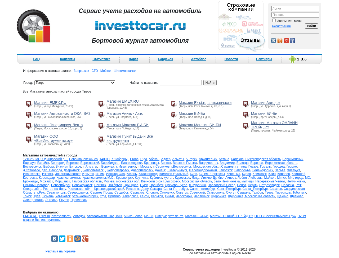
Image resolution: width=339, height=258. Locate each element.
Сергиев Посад (101, 192)
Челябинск (201, 196)
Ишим (100, 174)
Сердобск (121, 192)
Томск (27, 196)
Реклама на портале (60, 251)
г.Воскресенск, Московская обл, (194, 166)
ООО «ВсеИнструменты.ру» (275, 216)
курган (168, 178)
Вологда (243, 163)
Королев (284, 174)
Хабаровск (130, 196)
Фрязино (114, 196)
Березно (72, 163)
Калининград (148, 174)
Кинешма (233, 174)
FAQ (36, 59)
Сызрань (243, 192)
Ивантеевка (31, 174)
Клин (272, 174)
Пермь (252, 185)
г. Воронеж (106, 166)
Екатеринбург (177, 170)
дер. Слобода (52, 170)
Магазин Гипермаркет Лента (58, 125)
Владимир (227, 163)
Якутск (64, 200)
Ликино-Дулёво (212, 178)
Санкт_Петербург (255, 189)
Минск (281, 178)
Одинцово (130, 185)
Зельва (280, 170)
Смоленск (167, 192)
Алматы (178, 159)
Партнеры (264, 59)
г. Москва (144, 166)
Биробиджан (110, 163)
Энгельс (51, 200)
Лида (195, 178)
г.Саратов (227, 166)
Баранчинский (293, 159)
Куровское (182, 178)
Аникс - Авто (133, 216)
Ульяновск (62, 196)
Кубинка (156, 178)
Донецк (160, 170)
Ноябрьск (115, 185)
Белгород (58, 163)
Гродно (292, 166)
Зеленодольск (262, 170)
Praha (134, 159)
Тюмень (47, 196)
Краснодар (47, 178)
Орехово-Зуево (176, 185)
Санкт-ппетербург (203, 189)
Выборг (48, 166)
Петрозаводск (269, 185)
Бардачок (165, 59)
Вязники (62, 166)
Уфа (103, 196)
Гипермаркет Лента (169, 216)
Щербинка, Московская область (251, 196)
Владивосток (208, 163)
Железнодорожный (203, 170)
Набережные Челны (270, 181)
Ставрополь (215, 192)
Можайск (46, 181)
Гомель (265, 166)
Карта (133, 59)
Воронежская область (281, 163)
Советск (182, 192)
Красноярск (124, 178)
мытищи (248, 181)
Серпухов (137, 192)
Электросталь (33, 200)
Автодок (79, 216)
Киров (246, 174)
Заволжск (225, 170)
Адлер (166, 159)
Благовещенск (131, 163)
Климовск (260, 174)
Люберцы (255, 178)
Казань (132, 174)
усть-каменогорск (85, 196)
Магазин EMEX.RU (50, 102)
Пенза (241, 185)
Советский (197, 192)
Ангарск (191, 159)
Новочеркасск (82, 185)
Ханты (144, 196)
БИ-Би (148, 216)
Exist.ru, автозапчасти (55, 216)
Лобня (242, 178)
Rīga (143, 159)
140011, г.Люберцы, (114, 159)
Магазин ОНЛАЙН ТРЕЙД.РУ (231, 216)
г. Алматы (90, 166)
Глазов (253, 166)
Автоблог (198, 59)
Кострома (30, 178)
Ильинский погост (68, 174)
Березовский (90, 163)
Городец (279, 166)
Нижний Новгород (36, 185)
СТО (94, 71)
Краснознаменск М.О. (98, 178)
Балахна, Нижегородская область (256, 159)
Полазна (287, 185)
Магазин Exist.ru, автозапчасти (205, 102)
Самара (156, 189)
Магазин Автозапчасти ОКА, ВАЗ (62, 113)
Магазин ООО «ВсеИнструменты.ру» (53, 138)
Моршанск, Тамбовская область (78, 181)
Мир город (296, 178)
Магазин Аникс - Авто (124, 113)
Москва (109, 181)
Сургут (230, 192)
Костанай (298, 174)
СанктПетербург (229, 189)
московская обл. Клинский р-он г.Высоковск (148, 181)
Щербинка (218, 196)
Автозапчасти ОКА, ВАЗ (104, 216)
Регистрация (281, 26)
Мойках (105, 71)
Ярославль (78, 200)
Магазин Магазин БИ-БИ (127, 125)
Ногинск (100, 185)
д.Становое (31, 170)
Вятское (75, 166)
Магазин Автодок (265, 102)
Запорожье (242, 170)
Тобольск (299, 192)
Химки (169, 196)
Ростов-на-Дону (54, 189)
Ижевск (47, 174)
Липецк (230, 178)
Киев (193, 174)
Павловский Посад (221, 185)
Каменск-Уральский (173, 174)
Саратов (276, 189)
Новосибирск (60, 185)
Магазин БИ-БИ (196, 216)
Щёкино (282, 196)
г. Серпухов (161, 166)
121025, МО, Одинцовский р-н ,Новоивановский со (60, 159)
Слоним (152, 192)
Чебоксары (184, 196)
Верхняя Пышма (185, 163)
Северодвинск (78, 192)
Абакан (154, 159)
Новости (231, 59)
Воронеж (256, 163)
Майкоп (269, 178)
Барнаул (29, 163)
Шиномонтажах (125, 71)
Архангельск (208, 159)
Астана (224, 159)
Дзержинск (72, 170)
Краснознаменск (69, 178)
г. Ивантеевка (126, 166)
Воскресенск (32, 166)
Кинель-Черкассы (212, 174)
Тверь (269, 192)
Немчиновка (296, 181)
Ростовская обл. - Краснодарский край (96, 189)
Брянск (166, 163)
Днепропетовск (92, 170)
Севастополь (56, 192)
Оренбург (156, 185)
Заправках (81, 71)
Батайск (43, 163)
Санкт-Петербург (175, 189)
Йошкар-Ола (115, 174)
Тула (36, 196)
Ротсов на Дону (137, 189)
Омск (144, 185)
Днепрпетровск (142, 170)
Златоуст (293, 170)
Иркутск (88, 174)
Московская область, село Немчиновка (211, 181)
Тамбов (257, 192)
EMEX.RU (30, 216)
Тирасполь (283, 192)
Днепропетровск (117, 170)
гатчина (241, 166)
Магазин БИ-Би (192, 113)
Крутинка (141, 178)
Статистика (101, 59)
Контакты (67, 59)
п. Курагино (197, 185)
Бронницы (151, 163)
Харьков (157, 196)
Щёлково (296, 196)
